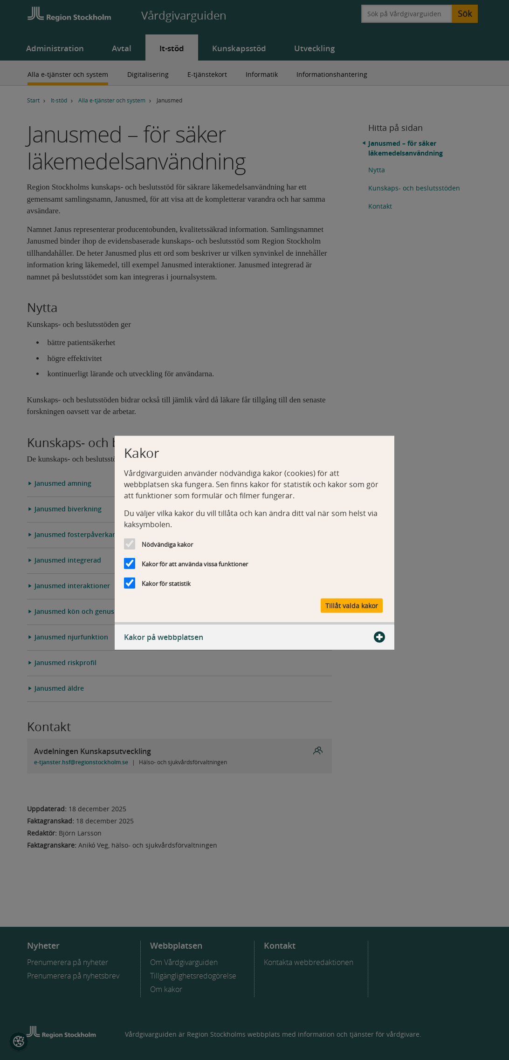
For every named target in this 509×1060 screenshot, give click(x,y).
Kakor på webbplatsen (254, 636)
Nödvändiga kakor (167, 544)
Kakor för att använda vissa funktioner (195, 564)
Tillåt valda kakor (351, 605)
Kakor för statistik (166, 583)
